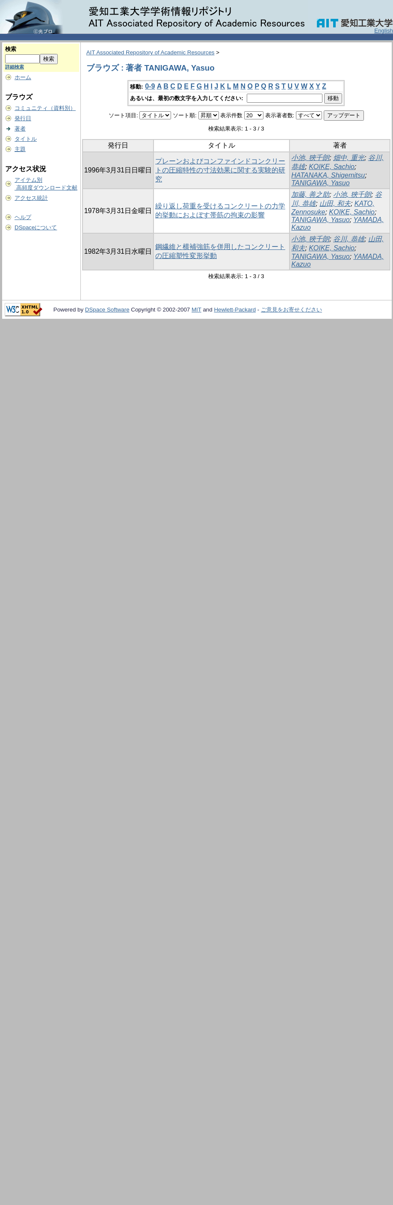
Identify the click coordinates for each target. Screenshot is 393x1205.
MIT (196, 309)
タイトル (26, 139)
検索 (10, 49)
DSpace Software (107, 309)
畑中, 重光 (348, 157)
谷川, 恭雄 (348, 239)
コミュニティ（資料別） (45, 108)
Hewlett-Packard (235, 309)
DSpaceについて (36, 227)
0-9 (150, 86)
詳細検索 (14, 66)
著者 (20, 128)
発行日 (23, 118)
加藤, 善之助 (310, 194)
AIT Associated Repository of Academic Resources (150, 52)
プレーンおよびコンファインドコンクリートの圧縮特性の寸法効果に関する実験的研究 (220, 170)
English (383, 30)
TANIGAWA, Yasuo (320, 183)
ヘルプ (23, 217)
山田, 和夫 (335, 203)
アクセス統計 (31, 198)
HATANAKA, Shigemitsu (328, 175)
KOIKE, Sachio (332, 166)
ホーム (23, 77)
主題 (20, 149)
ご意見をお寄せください (291, 309)
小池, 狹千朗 (310, 157)
